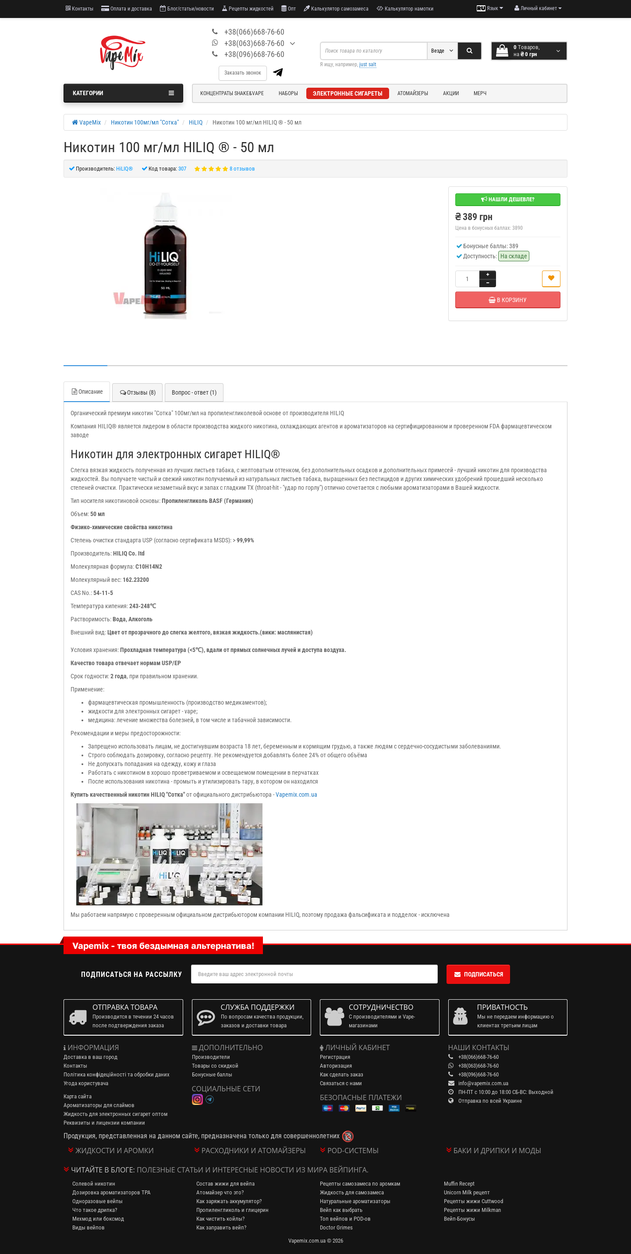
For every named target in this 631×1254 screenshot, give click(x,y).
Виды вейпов (88, 1227)
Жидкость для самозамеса (352, 1192)
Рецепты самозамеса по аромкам (360, 1183)
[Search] (469, 51)
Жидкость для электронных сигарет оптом (115, 1114)
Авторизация (336, 1065)
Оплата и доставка (126, 8)
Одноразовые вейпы (97, 1201)
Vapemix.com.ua (296, 794)
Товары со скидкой (215, 1065)
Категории (123, 93)
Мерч (480, 93)
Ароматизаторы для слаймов (99, 1105)
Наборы (288, 93)
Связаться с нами (341, 1083)
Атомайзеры (412, 93)
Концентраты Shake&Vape (232, 93)
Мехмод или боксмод (98, 1218)
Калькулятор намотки (404, 8)
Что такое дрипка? (94, 1210)
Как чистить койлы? (220, 1218)
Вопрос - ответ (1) (194, 392)
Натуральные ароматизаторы (355, 1201)
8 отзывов (242, 168)
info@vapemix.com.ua (483, 1083)
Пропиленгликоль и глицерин (232, 1210)
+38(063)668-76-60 (254, 43)
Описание (87, 391)
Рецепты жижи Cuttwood (473, 1201)
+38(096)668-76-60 (254, 54)
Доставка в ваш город (90, 1057)
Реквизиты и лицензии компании (104, 1122)
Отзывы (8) (137, 392)
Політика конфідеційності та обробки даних (117, 1074)
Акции (451, 93)
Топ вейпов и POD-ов (345, 1218)
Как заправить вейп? (221, 1227)
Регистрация (335, 1057)
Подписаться (478, 974)
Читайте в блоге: (103, 1170)
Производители (211, 1057)
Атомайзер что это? (220, 1192)
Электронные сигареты (348, 93)
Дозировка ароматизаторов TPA (111, 1192)
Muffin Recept (459, 1183)
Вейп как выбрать (341, 1210)
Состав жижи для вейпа (225, 1183)
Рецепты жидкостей (247, 8)
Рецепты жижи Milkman (472, 1210)
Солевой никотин (93, 1183)
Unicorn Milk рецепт (467, 1192)
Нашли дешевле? (508, 199)
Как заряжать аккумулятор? (229, 1201)
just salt (367, 64)
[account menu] (538, 8)
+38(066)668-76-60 (254, 31)
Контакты (79, 8)
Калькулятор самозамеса (336, 8)
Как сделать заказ (341, 1074)
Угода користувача (86, 1083)
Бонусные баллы (212, 1074)
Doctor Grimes (336, 1227)
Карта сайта (78, 1096)
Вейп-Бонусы (459, 1218)
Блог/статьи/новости (187, 8)
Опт (288, 8)
